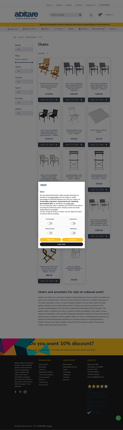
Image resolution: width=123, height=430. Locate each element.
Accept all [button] (72, 239)
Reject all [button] (50, 239)
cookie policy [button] (70, 203)
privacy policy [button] (54, 197)
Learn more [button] (61, 244)
